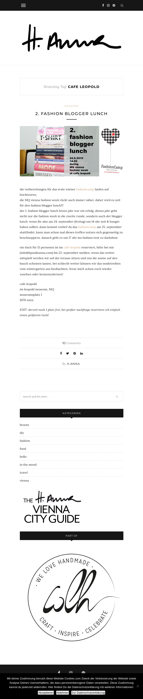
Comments (71, 343)
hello (23, 457)
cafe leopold (71, 247)
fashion (71, 106)
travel (24, 472)
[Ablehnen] (137, 686)
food (23, 449)
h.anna (73, 363)
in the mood (28, 465)
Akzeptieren (45, 692)
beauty (24, 425)
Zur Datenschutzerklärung (88, 692)
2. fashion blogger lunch (71, 113)
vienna (24, 480)
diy (22, 433)
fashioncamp (85, 189)
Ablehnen (63, 692)
